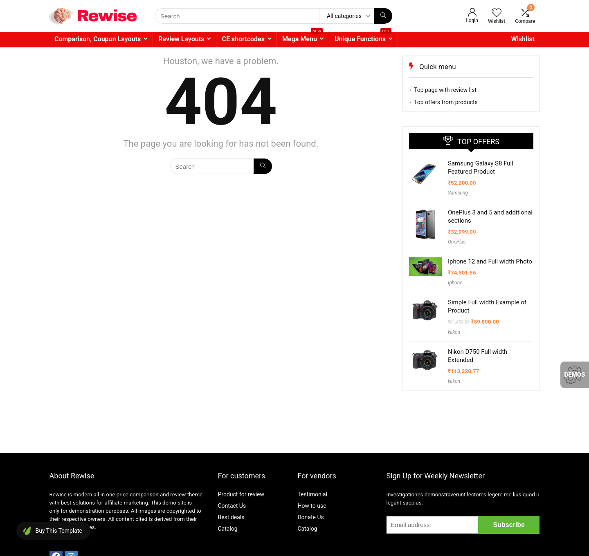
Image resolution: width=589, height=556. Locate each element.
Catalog (227, 528)
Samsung (458, 193)
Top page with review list (445, 90)
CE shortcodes (243, 39)
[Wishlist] (496, 13)
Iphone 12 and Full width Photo (490, 261)
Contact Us (232, 505)
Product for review (241, 494)
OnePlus (456, 242)
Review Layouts (181, 39)
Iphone (455, 283)
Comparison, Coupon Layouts (97, 39)
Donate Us (310, 517)
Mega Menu (302, 37)
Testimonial (312, 494)
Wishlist (523, 39)
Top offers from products (446, 102)
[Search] (383, 16)
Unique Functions (363, 37)
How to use (311, 505)
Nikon (454, 332)
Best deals (231, 517)
